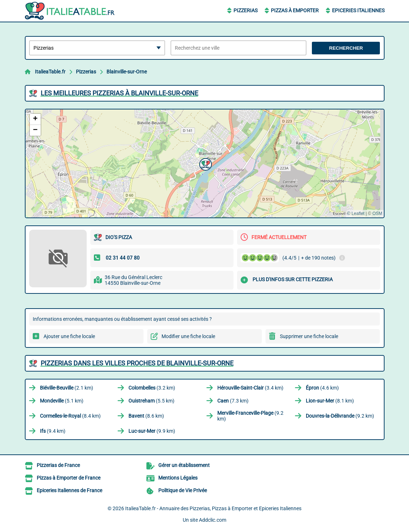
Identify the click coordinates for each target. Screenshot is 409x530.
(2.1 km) (66, 388)
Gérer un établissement (184, 465)
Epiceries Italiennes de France (69, 490)
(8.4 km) (70, 416)
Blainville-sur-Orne (126, 72)
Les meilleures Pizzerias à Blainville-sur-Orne (119, 93)
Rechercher (346, 48)
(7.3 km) (233, 401)
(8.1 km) (330, 401)
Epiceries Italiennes (358, 10)
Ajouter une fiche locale (69, 336)
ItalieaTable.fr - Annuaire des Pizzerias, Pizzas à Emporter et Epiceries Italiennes (213, 508)
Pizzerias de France (58, 465)
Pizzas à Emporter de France (68, 478)
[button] (204, 163)
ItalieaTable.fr (50, 72)
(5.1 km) (61, 401)
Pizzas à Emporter (295, 10)
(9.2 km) (250, 416)
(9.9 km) (151, 431)
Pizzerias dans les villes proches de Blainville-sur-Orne (137, 363)
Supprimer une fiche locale (309, 336)
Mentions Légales (177, 478)
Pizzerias (245, 10)
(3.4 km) (250, 388)
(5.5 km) (151, 401)
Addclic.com (212, 520)
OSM (377, 213)
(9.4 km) (52, 431)
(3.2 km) (151, 388)
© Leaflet (355, 213)
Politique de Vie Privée (182, 490)
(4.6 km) (322, 388)
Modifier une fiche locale (188, 336)
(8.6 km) (146, 416)
